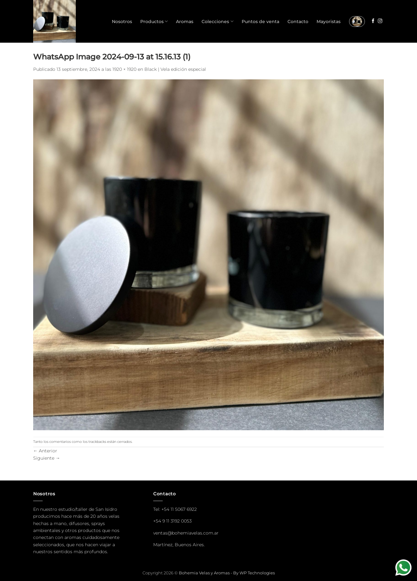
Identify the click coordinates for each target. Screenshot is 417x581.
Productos (154, 21)
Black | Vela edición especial (175, 69)
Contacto (297, 21)
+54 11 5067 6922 (179, 509)
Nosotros (122, 21)
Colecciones (217, 21)
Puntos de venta (260, 21)
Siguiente (46, 458)
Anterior (45, 451)
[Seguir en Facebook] (373, 21)
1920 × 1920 (124, 69)
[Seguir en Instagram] (380, 21)
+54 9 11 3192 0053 (172, 521)
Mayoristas (329, 21)
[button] (357, 21)
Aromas (184, 21)
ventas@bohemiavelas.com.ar (186, 533)
